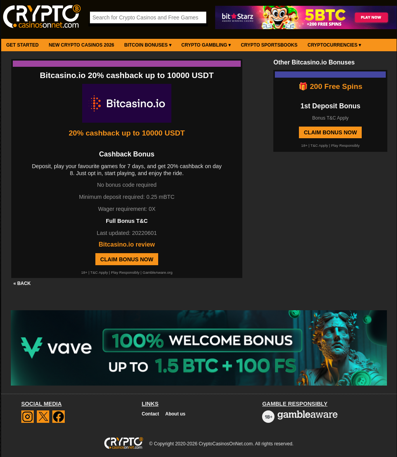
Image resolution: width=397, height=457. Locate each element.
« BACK (22, 283)
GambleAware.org (158, 272)
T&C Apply (99, 272)
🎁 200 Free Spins (330, 86)
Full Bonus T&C (127, 221)
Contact (150, 414)
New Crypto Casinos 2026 (81, 45)
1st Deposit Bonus (330, 106)
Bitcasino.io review (127, 244)
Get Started (22, 45)
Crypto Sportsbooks (269, 45)
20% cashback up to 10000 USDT (127, 133)
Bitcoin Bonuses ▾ (147, 45)
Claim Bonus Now (127, 259)
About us (175, 414)
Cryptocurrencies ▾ (334, 45)
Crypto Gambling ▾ (206, 45)
